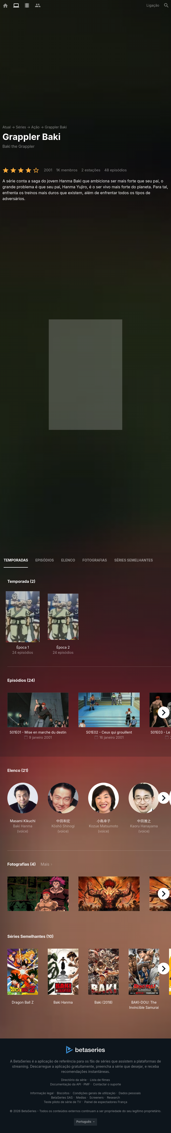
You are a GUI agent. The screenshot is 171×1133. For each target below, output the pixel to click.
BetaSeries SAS (62, 1097)
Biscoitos (63, 1093)
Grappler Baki (56, 127)
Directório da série (73, 1080)
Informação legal (42, 1093)
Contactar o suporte (107, 1084)
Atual (6, 127)
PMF (87, 1084)
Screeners (96, 1097)
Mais (45, 864)
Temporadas (16, 560)
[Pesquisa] (166, 5)
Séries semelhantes (133, 560)
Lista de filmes (100, 1080)
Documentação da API (65, 1084)
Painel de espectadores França (105, 1102)
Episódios (44, 560)
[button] (22, 811)
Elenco (68, 560)
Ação (35, 127)
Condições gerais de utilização (94, 1093)
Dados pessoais (130, 1093)
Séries (21, 127)
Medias (81, 1097)
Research (113, 1097)
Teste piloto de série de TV (62, 1102)
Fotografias (95, 560)
